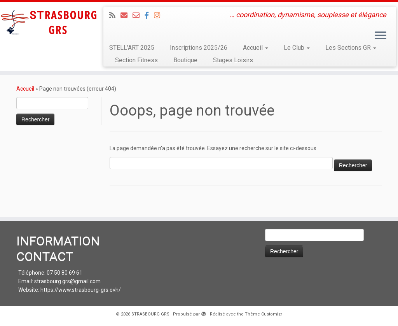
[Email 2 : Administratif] (139, 15)
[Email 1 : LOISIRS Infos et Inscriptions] (126, 15)
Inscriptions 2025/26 (198, 47)
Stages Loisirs (233, 60)
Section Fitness (136, 60)
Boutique (185, 60)
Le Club (297, 47)
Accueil (255, 47)
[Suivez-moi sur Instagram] (159, 15)
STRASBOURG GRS (150, 314)
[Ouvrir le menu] (380, 36)
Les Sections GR (350, 47)
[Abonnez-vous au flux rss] (114, 15)
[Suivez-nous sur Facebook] (149, 15)
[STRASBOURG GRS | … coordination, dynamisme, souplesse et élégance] (46, 23)
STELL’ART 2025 (131, 47)
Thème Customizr (263, 314)
